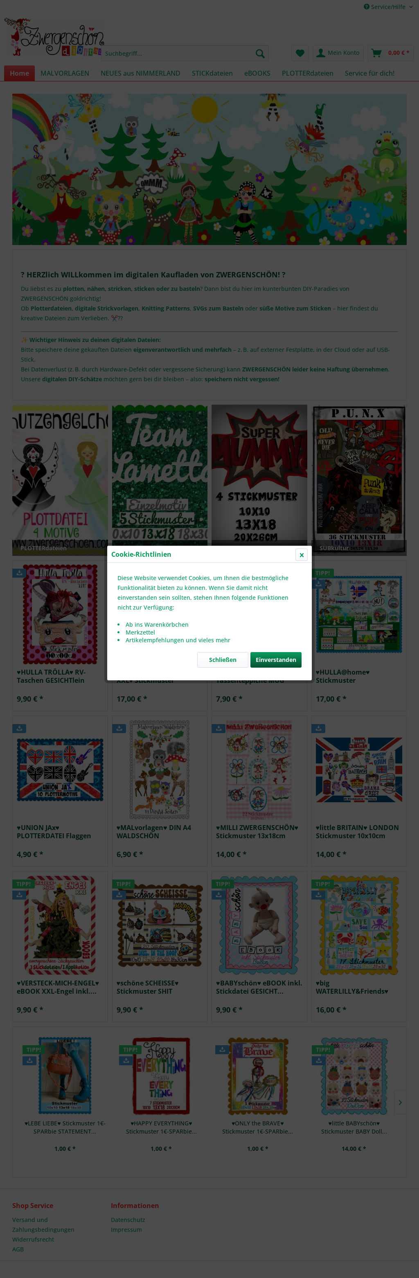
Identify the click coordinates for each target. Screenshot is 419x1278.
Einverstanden (276, 194)
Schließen (223, 194)
